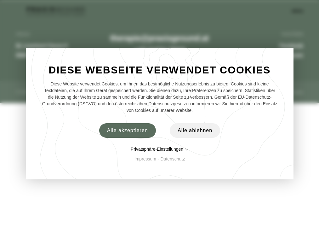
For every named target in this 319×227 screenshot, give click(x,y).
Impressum (145, 158)
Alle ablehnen (195, 130)
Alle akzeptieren (127, 130)
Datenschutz (172, 158)
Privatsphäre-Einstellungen (156, 149)
